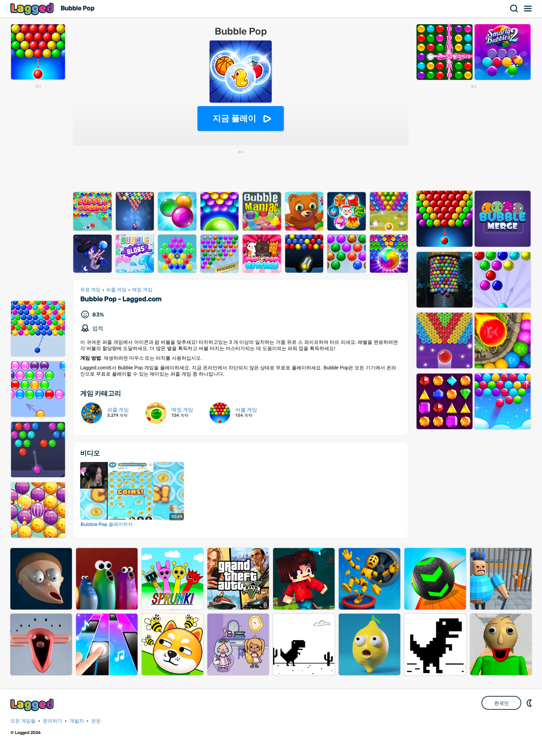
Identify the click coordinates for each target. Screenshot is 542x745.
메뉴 (528, 8)
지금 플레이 (234, 118)
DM (530, 703)
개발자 (76, 721)
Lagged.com (32, 705)
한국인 (501, 703)
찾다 (514, 8)
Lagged (32, 9)
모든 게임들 (23, 721)
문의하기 (52, 721)
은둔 (96, 721)
